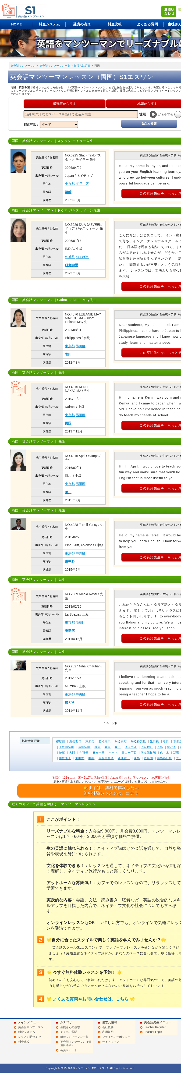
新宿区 (80, 622)
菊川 (68, 492)
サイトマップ (110, 1041)
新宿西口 (75, 741)
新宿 (176, 752)
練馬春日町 (164, 758)
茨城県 (70, 257)
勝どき (70, 702)
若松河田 (105, 741)
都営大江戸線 (82, 65)
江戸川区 (82, 184)
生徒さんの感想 (70, 1027)
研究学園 (71, 265)
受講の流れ (82, 24)
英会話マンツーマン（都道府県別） (75, 1043)
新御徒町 (84, 747)
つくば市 (82, 257)
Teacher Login (153, 1032)
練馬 (137, 758)
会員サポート (68, 1050)
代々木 (164, 752)
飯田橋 (154, 741)
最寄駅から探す (64, 104)
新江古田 (124, 758)
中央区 (80, 694)
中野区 (80, 553)
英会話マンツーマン (23, 65)
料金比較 (115, 24)
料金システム (49, 24)
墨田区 (80, 346)
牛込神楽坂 (138, 741)
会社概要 (108, 1027)
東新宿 (70, 631)
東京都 (70, 184)
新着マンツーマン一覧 (74, 1036)
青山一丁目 (129, 752)
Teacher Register (155, 1027)
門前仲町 (147, 747)
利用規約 (108, 1032)
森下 (118, 747)
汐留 (62, 752)
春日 (166, 741)
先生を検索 (149, 123)
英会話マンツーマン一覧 (54, 65)
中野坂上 (65, 758)
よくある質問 (147, 24)
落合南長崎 (106, 758)
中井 (91, 758)
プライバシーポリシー (116, 1036)
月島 (160, 747)
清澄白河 (131, 747)
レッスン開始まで (29, 1036)
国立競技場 (148, 752)
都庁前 (60, 741)
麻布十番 (98, 752)
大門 (72, 752)
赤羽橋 (83, 752)
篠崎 (68, 192)
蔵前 (97, 747)
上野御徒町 (66, 747)
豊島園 (148, 758)
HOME (16, 24)
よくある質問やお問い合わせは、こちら (90, 999)
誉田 (68, 354)
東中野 (70, 561)
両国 (68, 423)
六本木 (113, 752)
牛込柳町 (121, 741)
